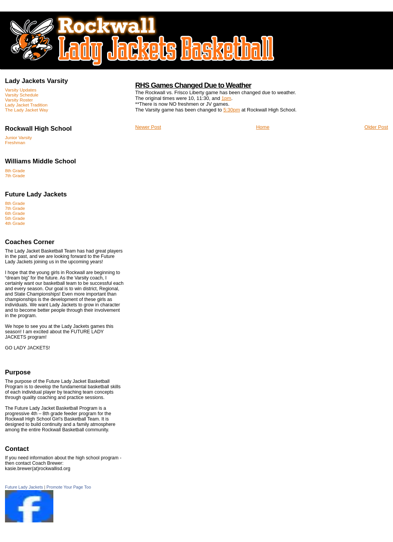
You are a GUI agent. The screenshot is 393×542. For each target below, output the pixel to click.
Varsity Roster (19, 99)
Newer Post (148, 127)
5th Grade (15, 218)
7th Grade (15, 175)
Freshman (15, 142)
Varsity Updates (20, 89)
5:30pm (231, 110)
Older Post (376, 127)
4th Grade (15, 223)
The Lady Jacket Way (26, 109)
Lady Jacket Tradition (26, 104)
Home (262, 127)
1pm (226, 98)
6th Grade (15, 213)
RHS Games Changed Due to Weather (193, 85)
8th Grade (15, 170)
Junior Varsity (18, 137)
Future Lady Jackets (24, 487)
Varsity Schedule (21, 94)
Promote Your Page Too (68, 487)
